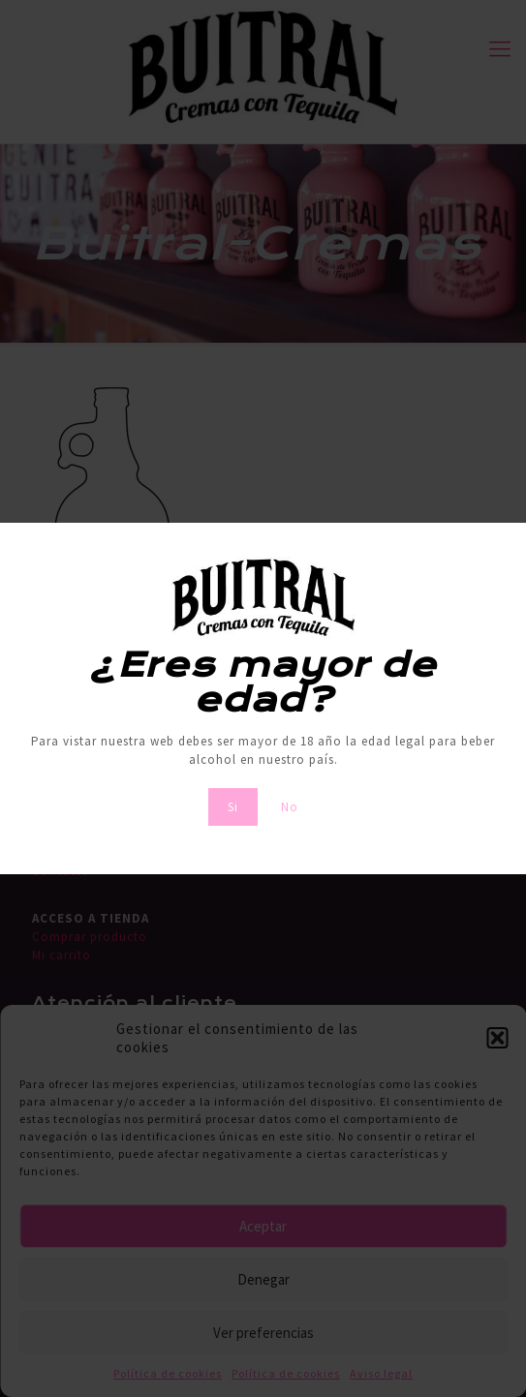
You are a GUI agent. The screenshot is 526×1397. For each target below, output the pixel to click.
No (289, 807)
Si (233, 807)
